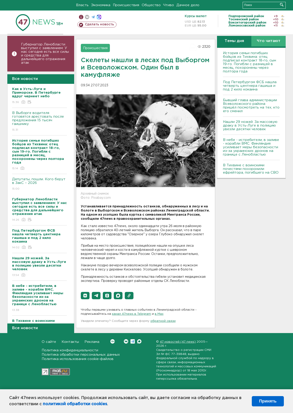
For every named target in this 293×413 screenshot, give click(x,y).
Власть (82, 5)
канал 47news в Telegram (131, 314)
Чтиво (168, 5)
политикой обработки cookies (75, 404)
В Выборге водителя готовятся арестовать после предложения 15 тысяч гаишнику (39, 121)
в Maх (159, 314)
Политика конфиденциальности (70, 350)
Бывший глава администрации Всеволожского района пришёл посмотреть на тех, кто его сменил (251, 106)
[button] (85, 295)
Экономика (100, 5)
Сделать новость (99, 24)
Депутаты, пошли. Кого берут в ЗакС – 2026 (39, 184)
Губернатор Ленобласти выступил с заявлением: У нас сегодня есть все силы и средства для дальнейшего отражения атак (45, 53)
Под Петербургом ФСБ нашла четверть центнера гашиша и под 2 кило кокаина (250, 86)
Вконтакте (112, 341)
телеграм (93, 17)
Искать (281, 4)
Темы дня (234, 41)
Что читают (268, 41)
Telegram (132, 341)
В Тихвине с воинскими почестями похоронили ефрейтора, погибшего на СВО (251, 169)
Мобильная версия (81, 17)
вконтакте (87, 17)
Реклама (91, 341)
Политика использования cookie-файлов (78, 358)
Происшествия (126, 5)
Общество (151, 5)
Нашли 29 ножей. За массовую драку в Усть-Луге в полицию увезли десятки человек (250, 125)
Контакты (70, 341)
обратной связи (163, 321)
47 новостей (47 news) (178, 342)
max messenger (99, 17)
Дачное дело (187, 5)
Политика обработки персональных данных (81, 354)
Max (139, 341)
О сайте (49, 341)
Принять (268, 401)
